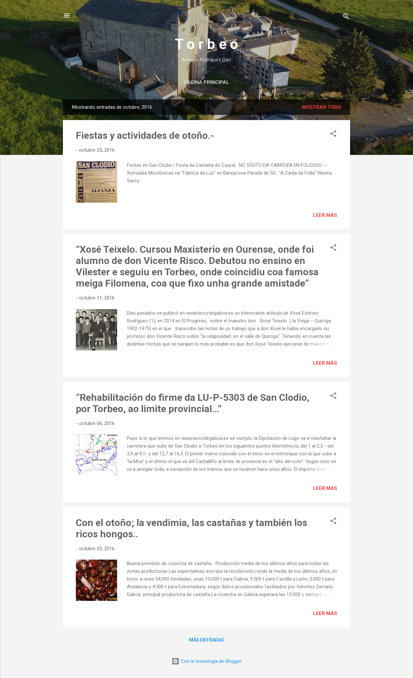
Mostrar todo (321, 107)
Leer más (325, 215)
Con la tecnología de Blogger (207, 661)
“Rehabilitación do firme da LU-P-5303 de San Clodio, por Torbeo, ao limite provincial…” (192, 403)
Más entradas (206, 640)
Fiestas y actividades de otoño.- (145, 135)
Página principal (206, 82)
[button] (333, 135)
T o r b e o (206, 44)
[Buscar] (346, 17)
